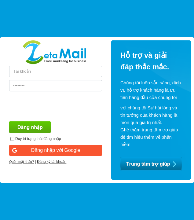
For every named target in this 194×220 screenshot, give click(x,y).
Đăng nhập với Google (46, 150)
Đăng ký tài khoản (51, 162)
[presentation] (55, 106)
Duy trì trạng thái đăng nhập (38, 139)
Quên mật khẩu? (21, 161)
